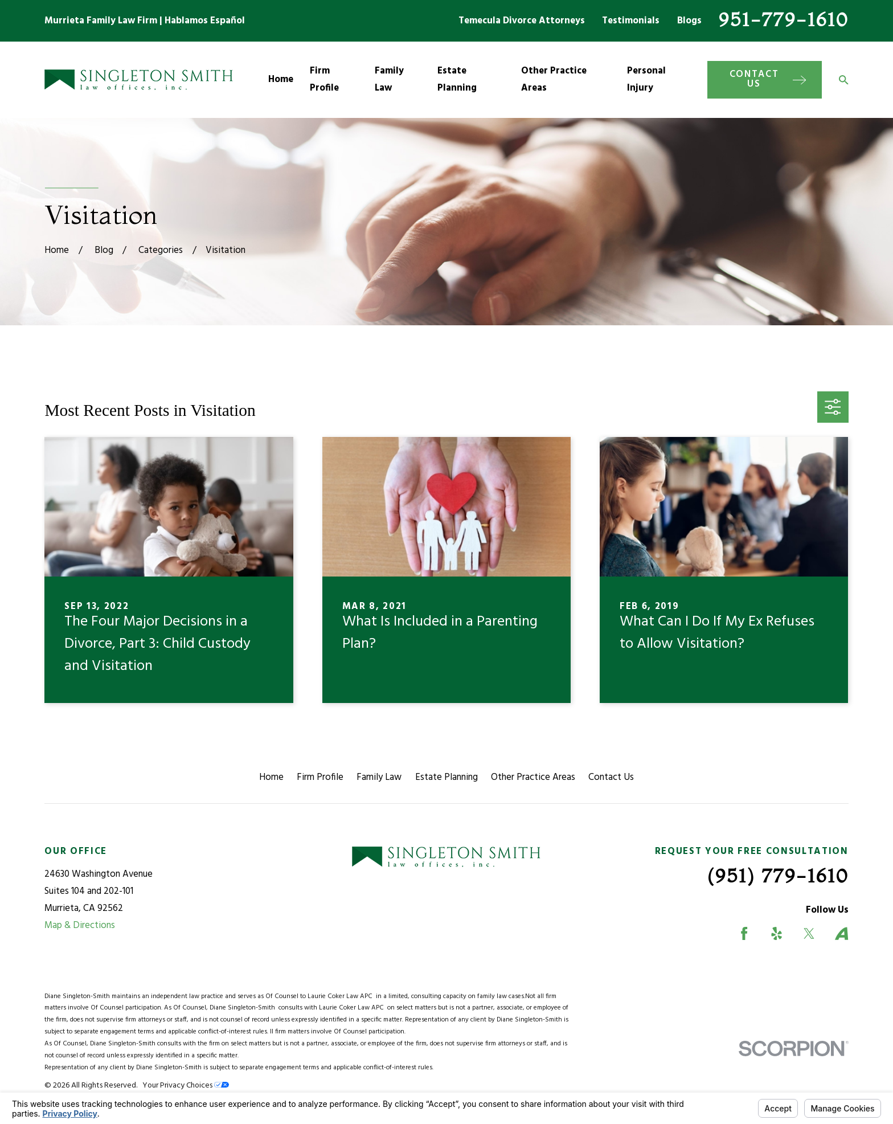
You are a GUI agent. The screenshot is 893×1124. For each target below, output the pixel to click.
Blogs (689, 20)
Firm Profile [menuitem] (324, 79)
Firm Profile (320, 777)
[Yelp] (776, 933)
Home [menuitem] (280, 79)
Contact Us (611, 777)
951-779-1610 (784, 19)
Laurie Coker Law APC (342, 996)
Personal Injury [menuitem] (646, 79)
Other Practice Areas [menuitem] (554, 79)
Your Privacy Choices (185, 1085)
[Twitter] (809, 933)
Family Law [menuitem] (389, 79)
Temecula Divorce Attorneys (521, 20)
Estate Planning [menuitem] (457, 79)
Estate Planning (446, 777)
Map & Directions (79, 925)
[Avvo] (841, 933)
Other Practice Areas (533, 777)
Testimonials (630, 20)
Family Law (379, 777)
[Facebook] (744, 933)
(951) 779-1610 (778, 875)
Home (271, 777)
